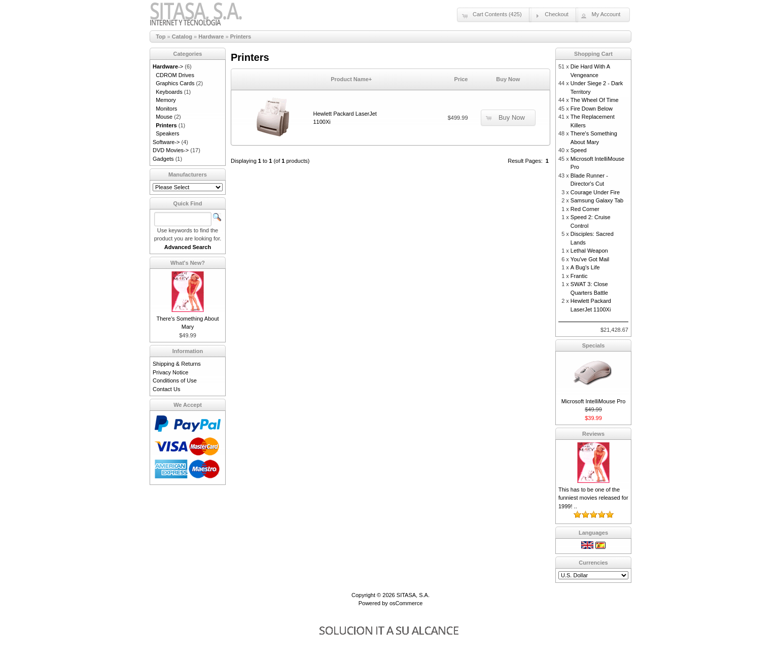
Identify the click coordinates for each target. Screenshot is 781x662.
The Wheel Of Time (595, 100)
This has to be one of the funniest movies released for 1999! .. (593, 497)
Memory (166, 100)
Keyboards (169, 92)
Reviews (593, 434)
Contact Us (166, 389)
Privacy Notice (170, 372)
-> (168, 66)
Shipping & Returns (177, 364)
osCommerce (405, 603)
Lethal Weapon (589, 251)
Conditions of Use (175, 380)
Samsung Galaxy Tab (597, 200)
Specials (593, 345)
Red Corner (585, 209)
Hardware (211, 36)
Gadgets (163, 159)
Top (160, 36)
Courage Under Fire (595, 192)
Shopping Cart (593, 54)
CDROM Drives (175, 75)
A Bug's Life (585, 267)
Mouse (164, 117)
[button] (494, 15)
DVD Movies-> (171, 150)
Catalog (182, 36)
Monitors (166, 109)
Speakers (167, 133)
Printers (241, 36)
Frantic (579, 276)
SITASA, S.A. (413, 595)
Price (461, 79)
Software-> (166, 142)
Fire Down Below (592, 109)
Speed (579, 150)
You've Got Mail (590, 259)
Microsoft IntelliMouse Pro (593, 401)
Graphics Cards (175, 83)
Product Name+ (351, 79)
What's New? (187, 263)
